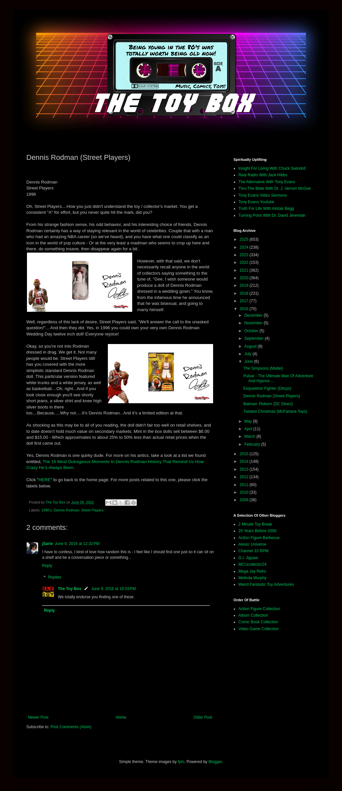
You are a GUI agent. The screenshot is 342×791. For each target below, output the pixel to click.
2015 (245, 454)
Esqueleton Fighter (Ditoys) (267, 388)
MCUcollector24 (252, 564)
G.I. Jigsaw (248, 558)
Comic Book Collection (258, 622)
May (248, 421)
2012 (245, 477)
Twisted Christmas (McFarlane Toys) (275, 411)
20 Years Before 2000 (257, 531)
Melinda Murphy (252, 578)
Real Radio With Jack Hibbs (262, 175)
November (254, 323)
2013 (245, 469)
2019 (245, 285)
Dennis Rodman (66, 510)
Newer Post (38, 717)
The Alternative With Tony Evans (266, 182)
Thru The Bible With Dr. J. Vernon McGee (274, 188)
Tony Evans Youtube (256, 202)
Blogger (215, 761)
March (250, 436)
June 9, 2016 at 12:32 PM (77, 543)
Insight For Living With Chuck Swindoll (271, 168)
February (252, 444)
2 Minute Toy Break (255, 524)
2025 (245, 239)
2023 (245, 255)
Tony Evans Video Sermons (262, 195)
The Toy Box (69, 588)
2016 (245, 309)
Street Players (92, 510)
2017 (245, 301)
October (251, 331)
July (248, 354)
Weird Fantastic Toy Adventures (266, 584)
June (249, 361)
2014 (245, 461)
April (248, 429)
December (254, 315)
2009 (245, 500)
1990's (46, 510)
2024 (245, 247)
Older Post (202, 717)
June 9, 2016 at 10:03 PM (113, 588)
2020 (245, 278)
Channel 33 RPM (253, 551)
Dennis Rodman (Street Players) (271, 396)
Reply (47, 565)
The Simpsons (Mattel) (263, 368)
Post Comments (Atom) (70, 727)
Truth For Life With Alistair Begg (266, 208)
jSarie (47, 543)
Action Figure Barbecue (259, 537)
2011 (245, 484)
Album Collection (253, 615)
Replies (54, 577)
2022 (245, 262)
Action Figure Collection (259, 608)
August (251, 346)
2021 (245, 270)
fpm (181, 761)
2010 (245, 492)
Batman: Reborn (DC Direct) (268, 404)
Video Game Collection (258, 629)
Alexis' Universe (252, 544)
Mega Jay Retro (252, 571)
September (254, 338)
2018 (245, 293)
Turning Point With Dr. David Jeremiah (271, 215)
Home (121, 717)
